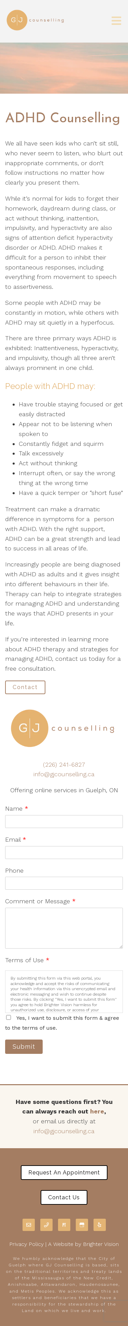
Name (16, 808)
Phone (14, 870)
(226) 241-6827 (64, 764)
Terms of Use (27, 960)
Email (15, 839)
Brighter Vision (101, 1244)
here (97, 1111)
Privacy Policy (26, 1244)
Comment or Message (40, 901)
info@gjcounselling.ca (64, 774)
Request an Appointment (64, 1172)
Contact (25, 687)
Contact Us (64, 1197)
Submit (24, 1046)
